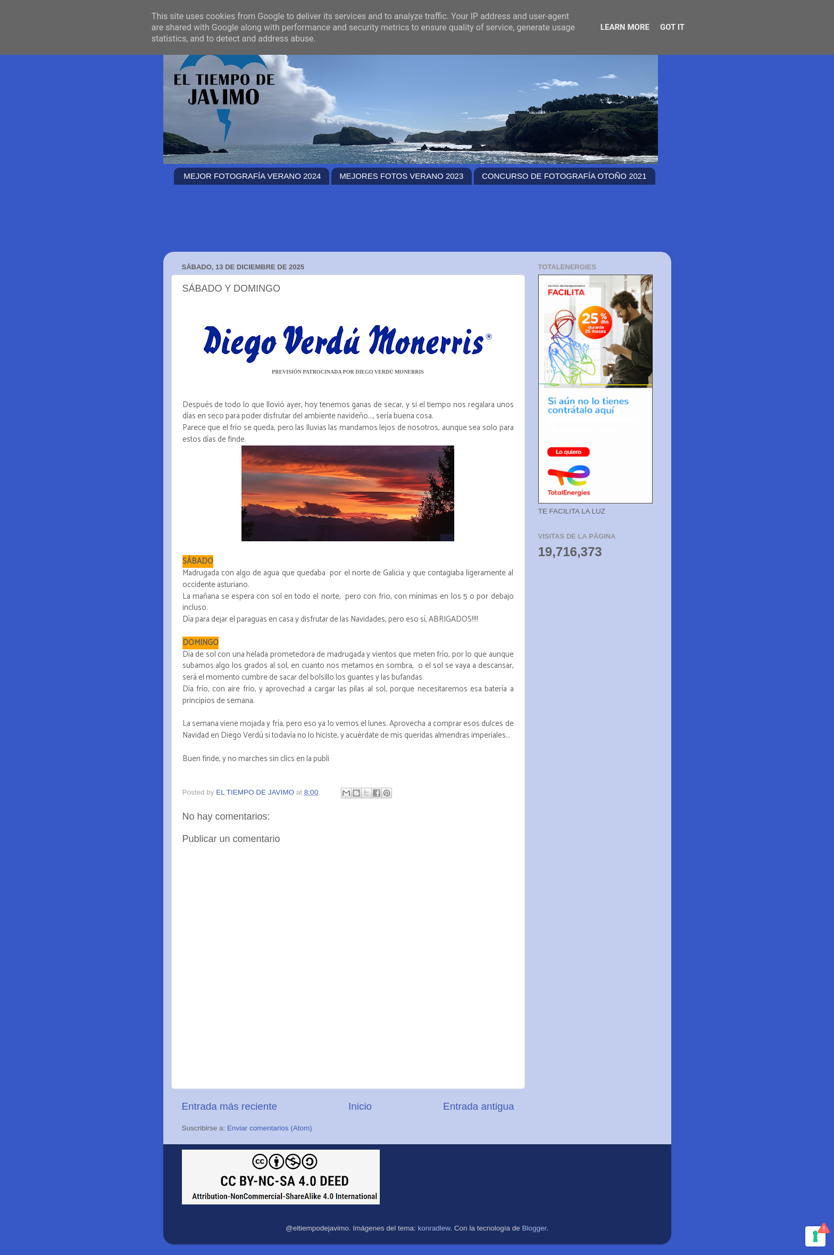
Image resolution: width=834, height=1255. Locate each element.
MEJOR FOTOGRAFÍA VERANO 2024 (252, 175)
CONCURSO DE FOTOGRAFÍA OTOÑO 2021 (564, 175)
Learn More (625, 27)
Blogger (534, 1228)
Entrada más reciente (230, 1106)
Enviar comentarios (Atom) (269, 1128)
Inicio (360, 1106)
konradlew (434, 1228)
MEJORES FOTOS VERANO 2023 (401, 175)
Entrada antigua (478, 1106)
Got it (672, 27)
